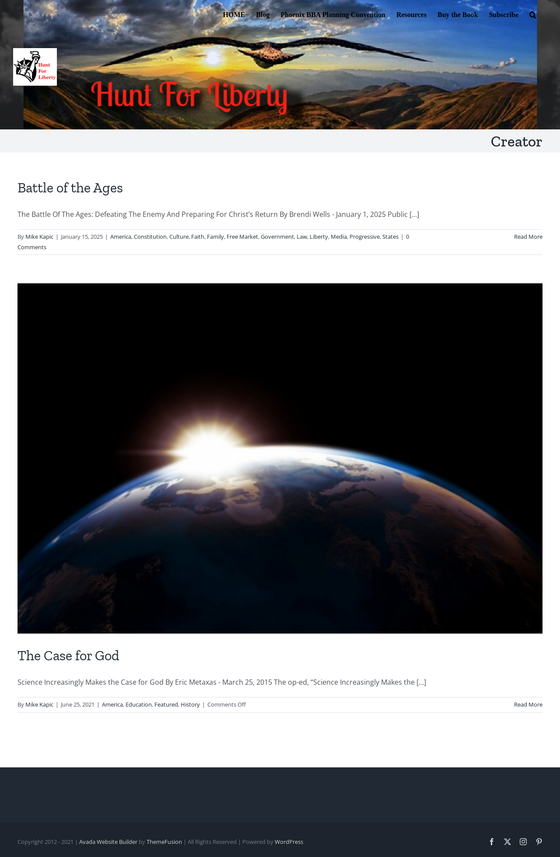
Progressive (365, 236)
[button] (532, 14)
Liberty (319, 236)
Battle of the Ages (70, 187)
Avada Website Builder (108, 842)
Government (277, 236)
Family (215, 236)
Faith (197, 236)
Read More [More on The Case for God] (528, 704)
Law (302, 236)
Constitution (150, 236)
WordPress (289, 842)
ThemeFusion (164, 842)
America (120, 236)
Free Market (242, 236)
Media (339, 236)
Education (139, 704)
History (190, 704)
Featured (166, 704)
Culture (179, 236)
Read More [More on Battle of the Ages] (528, 236)
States (390, 236)
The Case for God (68, 655)
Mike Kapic (39, 236)
